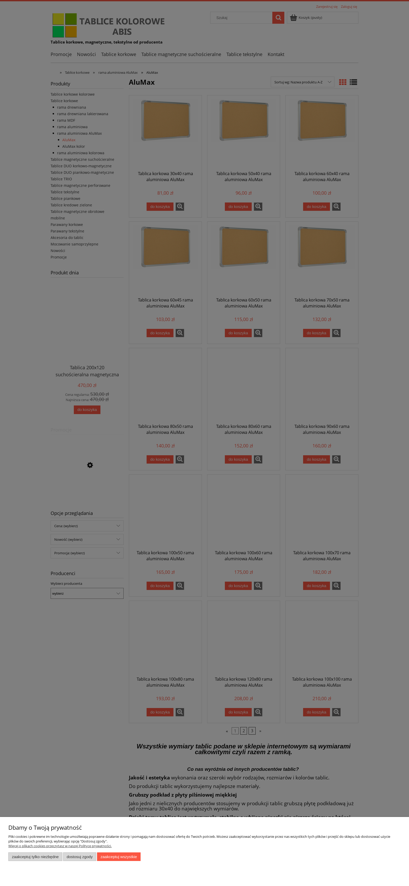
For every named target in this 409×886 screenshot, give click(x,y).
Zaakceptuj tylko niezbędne (35, 856)
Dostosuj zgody (80, 856)
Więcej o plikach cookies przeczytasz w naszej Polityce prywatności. (60, 846)
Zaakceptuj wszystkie (119, 856)
